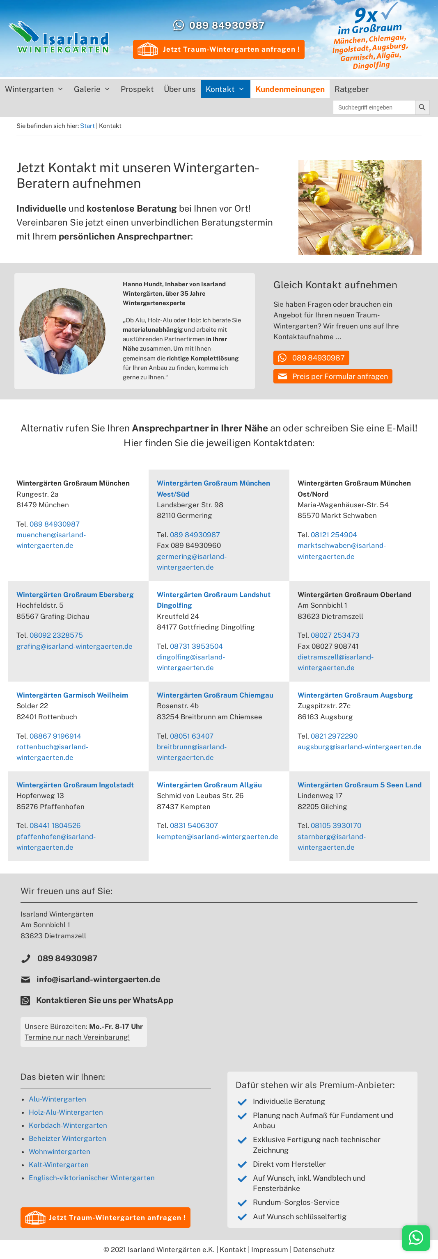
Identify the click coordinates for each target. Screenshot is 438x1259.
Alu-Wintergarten (57, 1099)
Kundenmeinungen (290, 89)
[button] (311, 358)
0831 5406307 (194, 825)
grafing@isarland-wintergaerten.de (74, 646)
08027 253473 (335, 635)
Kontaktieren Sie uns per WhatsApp (105, 1000)
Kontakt (228, 89)
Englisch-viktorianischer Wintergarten (92, 1178)
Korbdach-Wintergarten (68, 1125)
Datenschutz (314, 1249)
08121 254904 (334, 535)
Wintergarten (37, 89)
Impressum (269, 1249)
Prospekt (137, 89)
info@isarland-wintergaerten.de (98, 979)
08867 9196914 (55, 736)
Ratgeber (352, 89)
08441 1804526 (55, 825)
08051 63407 (191, 736)
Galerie (95, 89)
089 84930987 (227, 25)
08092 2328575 (56, 635)
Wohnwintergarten (59, 1151)
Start (87, 125)
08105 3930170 (336, 825)
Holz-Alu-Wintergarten (66, 1112)
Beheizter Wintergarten (67, 1138)
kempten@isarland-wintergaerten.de (217, 836)
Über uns (180, 89)
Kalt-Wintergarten (59, 1165)
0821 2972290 (334, 736)
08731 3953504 (196, 646)
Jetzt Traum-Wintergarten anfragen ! (219, 49)
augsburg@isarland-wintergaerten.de (360, 747)
